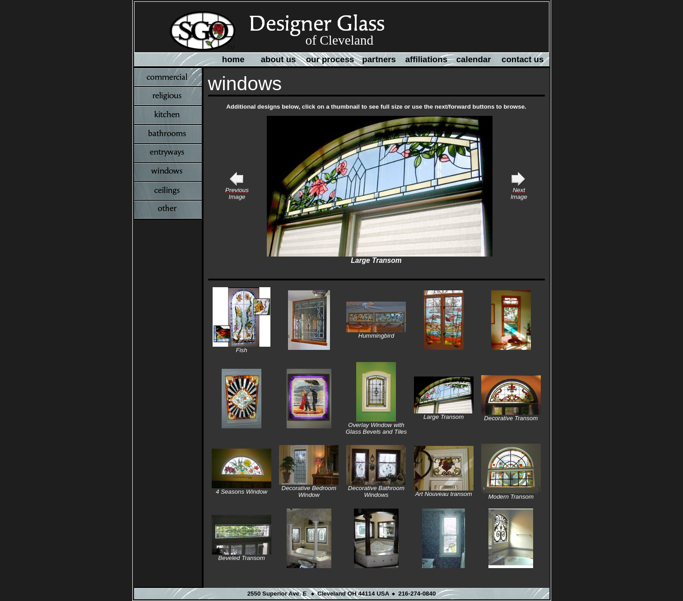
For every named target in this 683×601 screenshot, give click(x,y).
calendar (473, 59)
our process (330, 59)
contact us (523, 59)
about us (278, 59)
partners (379, 59)
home (233, 59)
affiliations (426, 59)
